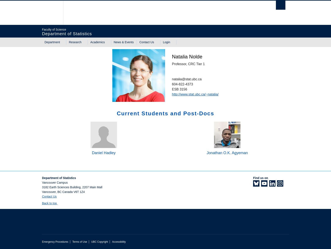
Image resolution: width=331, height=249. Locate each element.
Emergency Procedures (55, 241)
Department (52, 42)
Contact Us (146, 42)
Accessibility (119, 241)
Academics (97, 42)
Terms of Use (79, 241)
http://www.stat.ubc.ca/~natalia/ (195, 94)
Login (166, 42)
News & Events (124, 42)
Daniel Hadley (103, 153)
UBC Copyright (99, 241)
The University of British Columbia (51, 13)
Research (75, 42)
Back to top (51, 203)
